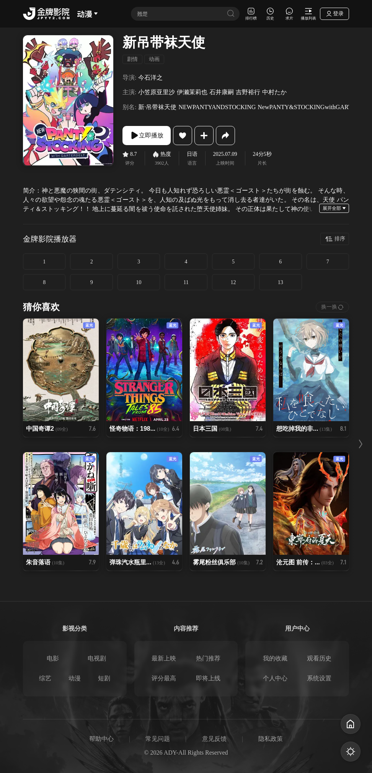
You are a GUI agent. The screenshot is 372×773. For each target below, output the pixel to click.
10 (139, 282)
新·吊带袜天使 (157, 107)
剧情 (132, 59)
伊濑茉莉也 (192, 92)
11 (185, 282)
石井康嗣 (221, 92)
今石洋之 (150, 77)
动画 (154, 59)
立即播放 (146, 135)
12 (233, 282)
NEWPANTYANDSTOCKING (217, 107)
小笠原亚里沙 (156, 92)
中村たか (274, 92)
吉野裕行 (248, 92)
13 (280, 282)
